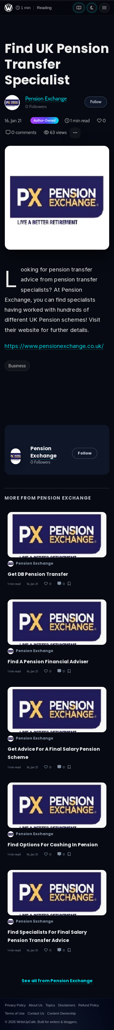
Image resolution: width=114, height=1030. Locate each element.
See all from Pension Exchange (57, 981)
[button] (75, 132)
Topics (50, 1005)
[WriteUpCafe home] (8, 8)
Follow (96, 101)
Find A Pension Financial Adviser (48, 661)
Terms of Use (15, 1013)
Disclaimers (66, 1005)
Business (17, 365)
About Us (35, 1005)
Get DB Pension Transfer (38, 574)
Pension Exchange (46, 98)
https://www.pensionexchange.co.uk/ (54, 346)
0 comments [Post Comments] (21, 132)
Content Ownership (61, 1013)
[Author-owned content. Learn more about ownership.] (43, 120)
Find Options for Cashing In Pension (53, 844)
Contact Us (36, 1013)
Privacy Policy (15, 1005)
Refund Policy (88, 1005)
